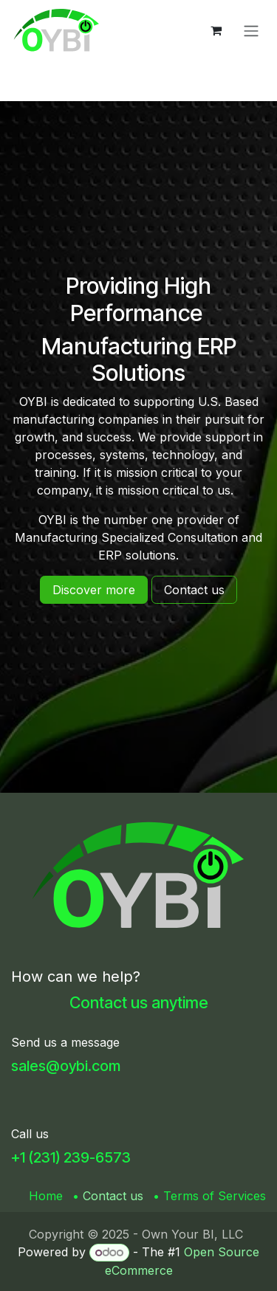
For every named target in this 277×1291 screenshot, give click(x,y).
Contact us (113, 1195)
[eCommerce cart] (215, 30)
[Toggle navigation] (251, 30)
